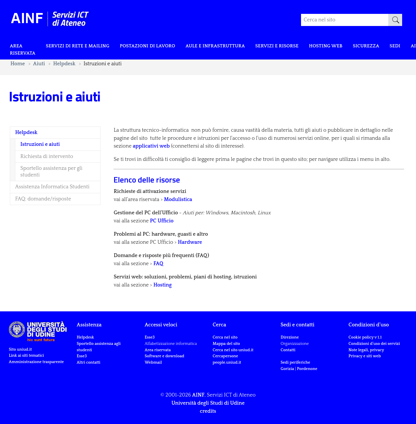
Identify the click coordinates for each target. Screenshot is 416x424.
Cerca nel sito (225, 337)
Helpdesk (85, 337)
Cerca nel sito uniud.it (233, 350)
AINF (198, 395)
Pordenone (307, 369)
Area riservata (24, 51)
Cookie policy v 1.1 (365, 337)
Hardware (190, 242)
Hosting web (348, 47)
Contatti (288, 350)
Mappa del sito (226, 343)
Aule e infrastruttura (230, 47)
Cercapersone (225, 356)
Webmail (153, 362)
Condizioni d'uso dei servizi (374, 343)
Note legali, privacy (366, 350)
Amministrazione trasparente (36, 362)
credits (208, 411)
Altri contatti (89, 362)
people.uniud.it (227, 362)
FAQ (158, 264)
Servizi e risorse (296, 47)
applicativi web (151, 146)
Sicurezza (391, 47)
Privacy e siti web (364, 356)
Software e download (164, 356)
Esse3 (82, 356)
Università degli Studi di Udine (207, 403)
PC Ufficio (162, 221)
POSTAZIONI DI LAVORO (157, 47)
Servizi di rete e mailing (82, 47)
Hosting (162, 285)
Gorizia (287, 369)
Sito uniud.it (20, 349)
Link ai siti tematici (26, 355)
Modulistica (178, 199)
